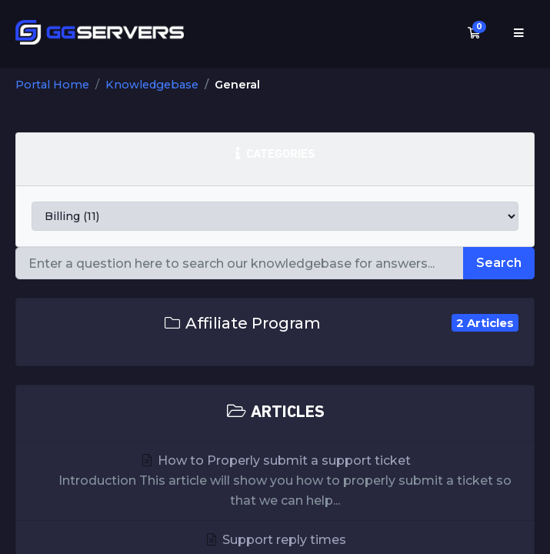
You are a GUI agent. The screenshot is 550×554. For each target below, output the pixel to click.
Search (499, 262)
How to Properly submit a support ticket (275, 482)
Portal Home (52, 85)
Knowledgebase (151, 85)
